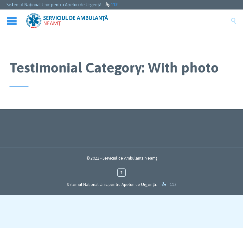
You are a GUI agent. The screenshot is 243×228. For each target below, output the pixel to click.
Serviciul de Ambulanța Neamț (130, 158)
